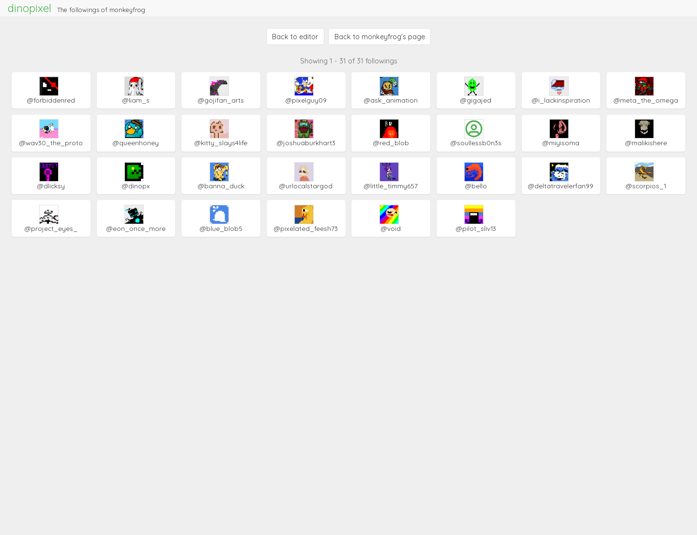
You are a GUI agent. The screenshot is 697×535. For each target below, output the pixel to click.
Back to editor (295, 36)
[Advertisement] (348, 300)
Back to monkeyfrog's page (379, 36)
